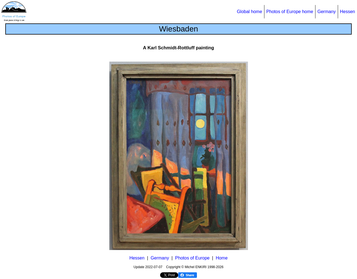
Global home (249, 11)
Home (222, 258)
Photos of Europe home (289, 11)
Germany (326, 11)
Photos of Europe (192, 258)
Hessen (347, 11)
